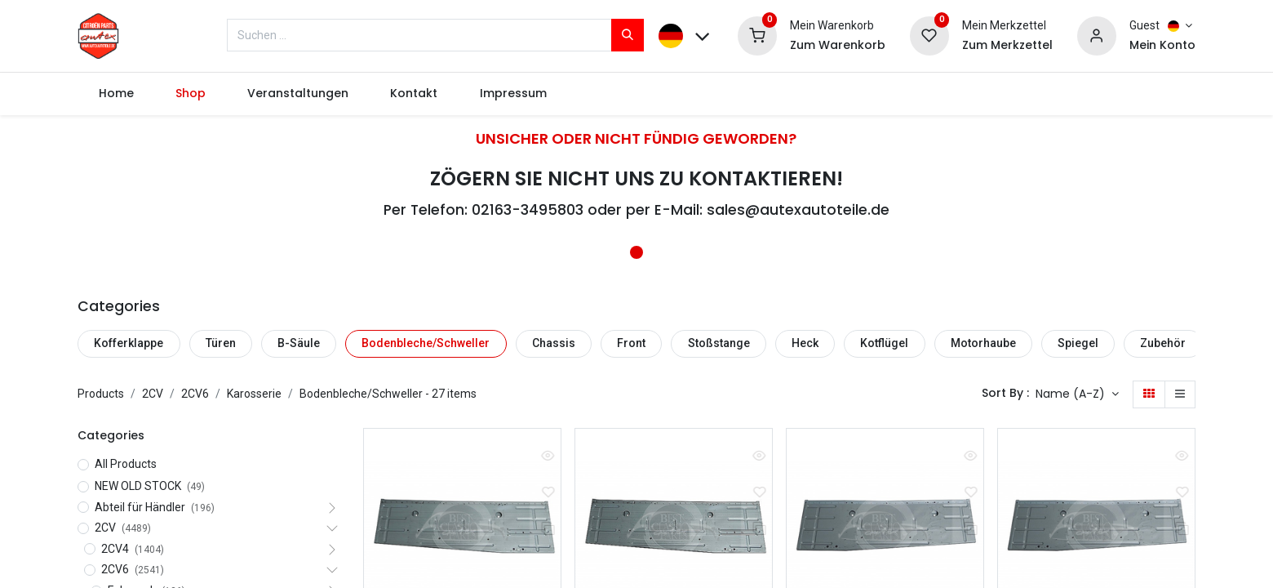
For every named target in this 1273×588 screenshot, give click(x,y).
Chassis (553, 343)
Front (631, 343)
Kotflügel (884, 343)
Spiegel (1078, 343)
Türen (221, 343)
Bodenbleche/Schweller (425, 343)
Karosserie (254, 393)
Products (101, 393)
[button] (1077, 394)
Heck (805, 343)
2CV (152, 393)
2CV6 (195, 393)
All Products (126, 463)
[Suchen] (627, 35)
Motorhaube (983, 343)
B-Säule (298, 343)
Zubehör (1163, 343)
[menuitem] (116, 94)
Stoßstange (719, 343)
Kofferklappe (128, 343)
